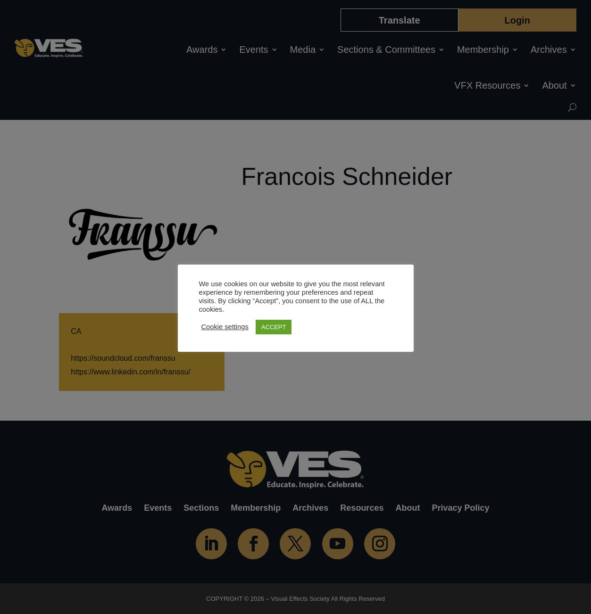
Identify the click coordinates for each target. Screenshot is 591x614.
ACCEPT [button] (273, 327)
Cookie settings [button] (225, 327)
